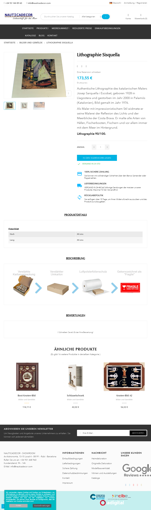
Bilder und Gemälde (26, 400)
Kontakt (65, 478)
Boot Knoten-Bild (27, 395)
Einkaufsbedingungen (72, 458)
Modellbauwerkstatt (101, 468)
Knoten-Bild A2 (124, 395)
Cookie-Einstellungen (42, 506)
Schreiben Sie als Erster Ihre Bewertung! (75, 332)
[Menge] (100, 147)
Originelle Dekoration (102, 463)
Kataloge (96, 478)
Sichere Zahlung (69, 468)
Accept (18, 505)
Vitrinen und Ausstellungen (104, 473)
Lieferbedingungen (71, 463)
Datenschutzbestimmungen (75, 473)
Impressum (67, 483)
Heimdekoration (99, 458)
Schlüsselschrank (75, 395)
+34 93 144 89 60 (13, 3)
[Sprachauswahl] (115, 3)
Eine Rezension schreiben (89, 72)
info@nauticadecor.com (39, 3)
